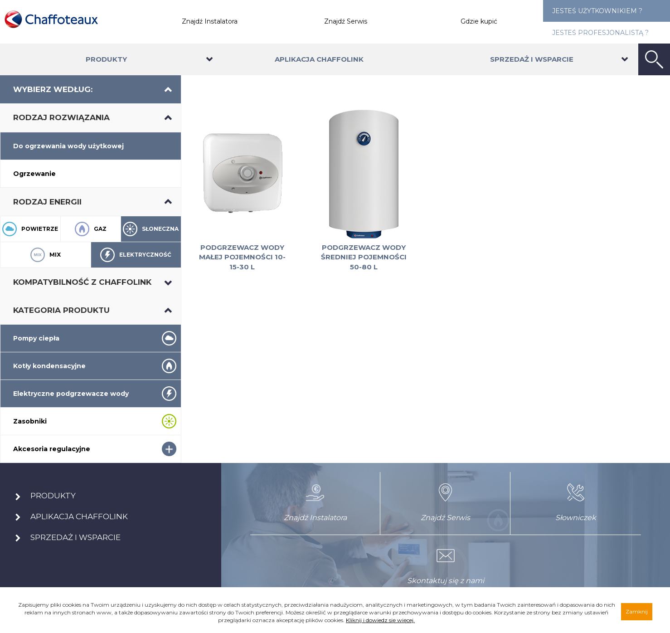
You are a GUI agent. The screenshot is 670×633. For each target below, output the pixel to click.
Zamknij (637, 611)
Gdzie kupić (479, 21)
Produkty (106, 59)
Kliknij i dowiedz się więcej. (380, 620)
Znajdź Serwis (345, 21)
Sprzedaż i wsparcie (531, 59)
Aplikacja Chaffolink (319, 59)
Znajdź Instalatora (210, 21)
